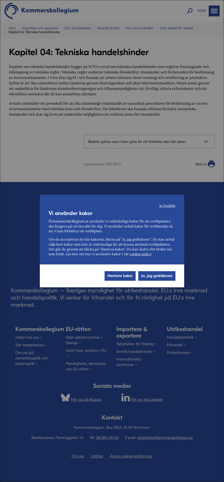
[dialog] (112, 241)
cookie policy (140, 254)
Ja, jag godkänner (157, 276)
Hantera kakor (120, 276)
